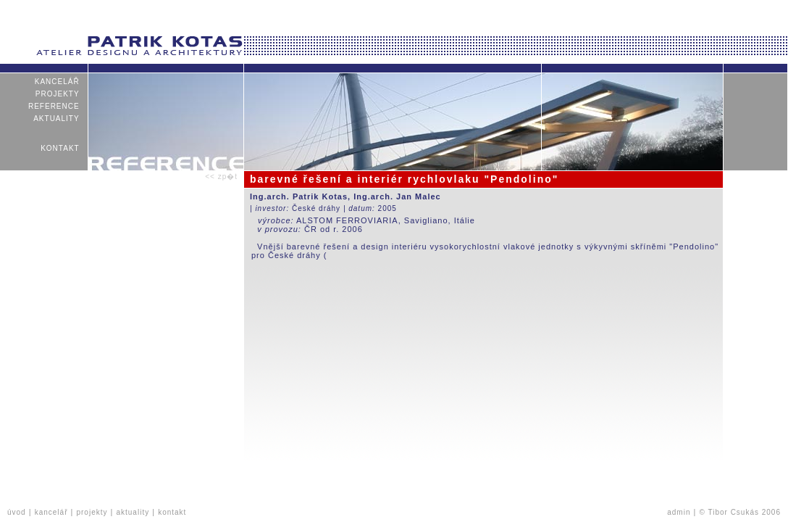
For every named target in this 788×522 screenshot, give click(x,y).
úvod (16, 512)
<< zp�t (221, 177)
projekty (57, 94)
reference (54, 106)
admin (678, 512)
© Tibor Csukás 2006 (740, 512)
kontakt (60, 148)
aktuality (56, 119)
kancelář (57, 82)
